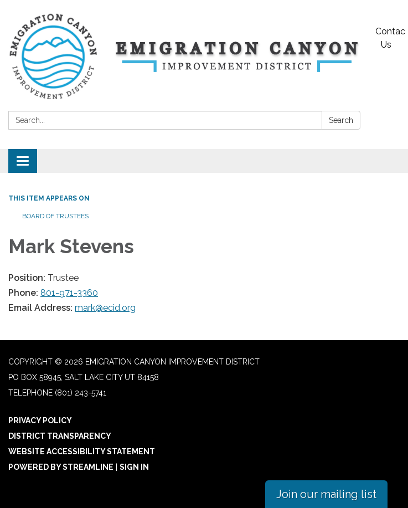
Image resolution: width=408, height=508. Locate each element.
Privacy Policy (40, 420)
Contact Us (390, 38)
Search (341, 120)
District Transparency (59, 436)
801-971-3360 (69, 293)
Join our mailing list (326, 494)
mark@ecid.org (105, 307)
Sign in (134, 467)
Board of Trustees (55, 216)
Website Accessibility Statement (81, 451)
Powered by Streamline (60, 467)
